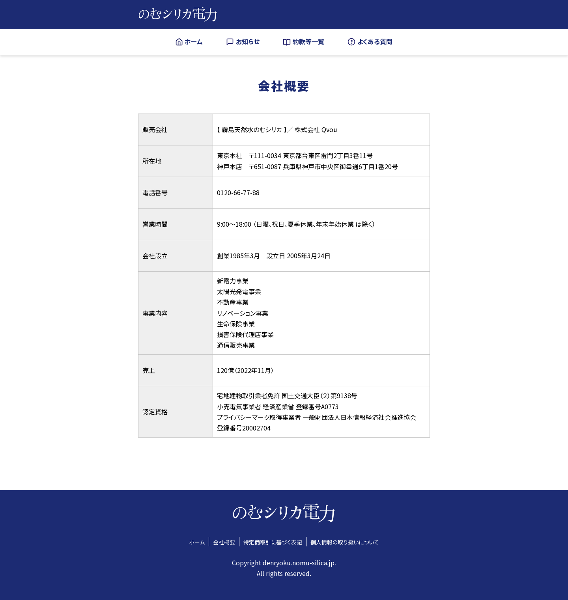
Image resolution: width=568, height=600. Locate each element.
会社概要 (224, 542)
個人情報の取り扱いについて (344, 542)
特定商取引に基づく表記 (272, 542)
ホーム (197, 542)
